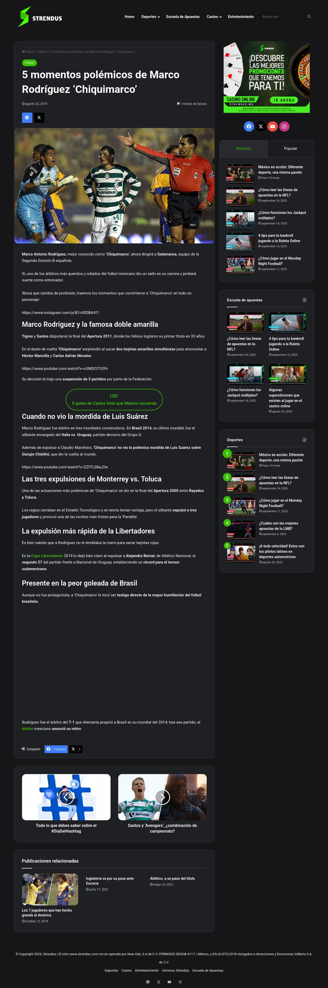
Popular (290, 148)
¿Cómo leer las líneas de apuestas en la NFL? (244, 345)
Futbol (41, 52)
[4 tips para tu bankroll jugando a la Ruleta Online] (241, 243)
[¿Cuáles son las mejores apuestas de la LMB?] (241, 532)
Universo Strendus (175, 970)
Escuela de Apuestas (183, 17)
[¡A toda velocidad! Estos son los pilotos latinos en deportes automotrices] (241, 555)
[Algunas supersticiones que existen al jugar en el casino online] (287, 376)
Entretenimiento (241, 17)
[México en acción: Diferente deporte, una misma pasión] (241, 174)
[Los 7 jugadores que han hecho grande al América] (50, 889)
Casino (212, 17)
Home (129, 17)
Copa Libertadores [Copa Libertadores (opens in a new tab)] (47, 556)
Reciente (243, 148)
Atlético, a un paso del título (172, 878)
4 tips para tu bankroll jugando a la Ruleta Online (286, 345)
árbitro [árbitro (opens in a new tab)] (28, 728)
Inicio (28, 52)
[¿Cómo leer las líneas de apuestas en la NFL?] (241, 197)
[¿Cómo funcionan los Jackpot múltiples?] (241, 220)
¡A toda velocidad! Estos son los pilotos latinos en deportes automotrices (282, 553)
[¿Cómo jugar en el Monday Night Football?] (241, 266)
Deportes (149, 17)
